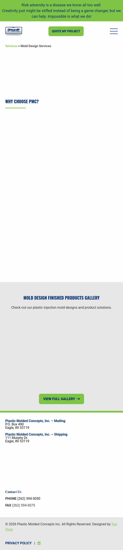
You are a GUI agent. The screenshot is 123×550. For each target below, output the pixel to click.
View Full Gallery (59, 399)
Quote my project (66, 31)
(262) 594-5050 (28, 499)
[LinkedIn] (38, 543)
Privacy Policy (18, 543)
